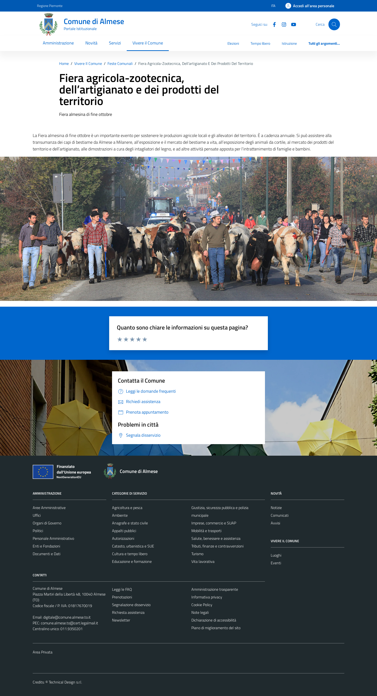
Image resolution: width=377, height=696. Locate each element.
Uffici (37, 515)
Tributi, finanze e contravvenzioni (217, 546)
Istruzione (289, 43)
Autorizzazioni (123, 538)
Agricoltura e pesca (127, 507)
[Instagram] (282, 24)
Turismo (197, 554)
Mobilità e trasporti (206, 531)
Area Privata (42, 652)
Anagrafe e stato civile (130, 523)
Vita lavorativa (202, 561)
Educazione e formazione (132, 561)
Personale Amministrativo (53, 538)
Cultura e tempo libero (129, 554)
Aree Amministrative (49, 507)
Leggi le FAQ (122, 589)
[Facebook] (272, 24)
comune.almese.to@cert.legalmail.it (69, 623)
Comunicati (280, 515)
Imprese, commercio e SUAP (213, 523)
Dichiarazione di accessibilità (213, 620)
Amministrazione (58, 43)
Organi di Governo (47, 523)
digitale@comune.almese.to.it (67, 617)
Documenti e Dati (46, 554)
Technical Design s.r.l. (65, 682)
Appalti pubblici (124, 531)
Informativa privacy (206, 597)
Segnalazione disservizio (131, 605)
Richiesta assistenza (128, 612)
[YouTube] (291, 24)
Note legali (200, 612)
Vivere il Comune (147, 43)
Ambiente (120, 515)
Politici (38, 531)
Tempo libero (260, 43)
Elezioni (233, 43)
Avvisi (275, 523)
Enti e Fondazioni (46, 546)
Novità (91, 43)
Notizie (276, 507)
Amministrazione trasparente (214, 589)
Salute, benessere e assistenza (215, 538)
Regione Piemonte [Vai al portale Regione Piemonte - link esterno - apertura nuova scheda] (50, 5)
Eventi (276, 563)
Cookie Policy (201, 605)
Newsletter (121, 620)
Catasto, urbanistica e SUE (133, 546)
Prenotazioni (122, 597)
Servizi (115, 43)
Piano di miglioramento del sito (215, 628)
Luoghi (276, 555)
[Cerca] (334, 24)
